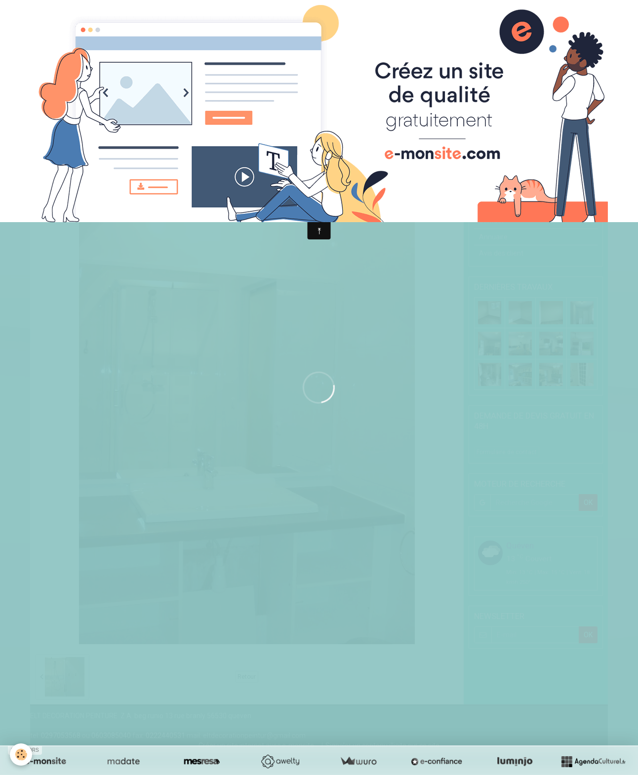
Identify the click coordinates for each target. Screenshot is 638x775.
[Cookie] (21, 754)
